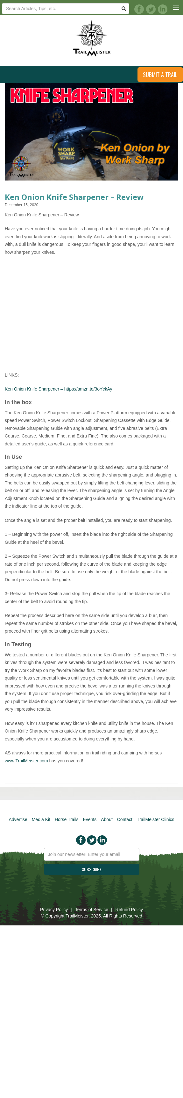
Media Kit (41, 819)
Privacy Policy (54, 909)
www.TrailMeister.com (26, 760)
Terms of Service (91, 909)
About (107, 819)
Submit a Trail (160, 74)
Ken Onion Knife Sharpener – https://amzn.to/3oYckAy (58, 388)
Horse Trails (67, 819)
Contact (124, 819)
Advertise (18, 819)
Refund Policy (129, 909)
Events (90, 819)
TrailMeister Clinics (155, 819)
